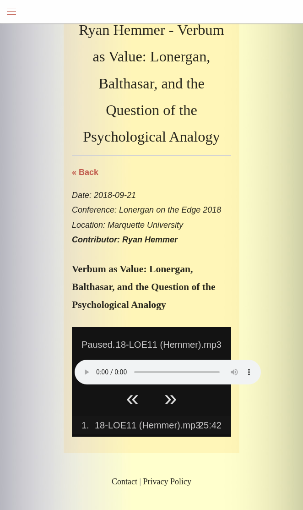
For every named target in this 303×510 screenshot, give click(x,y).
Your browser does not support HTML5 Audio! (168, 372)
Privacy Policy (167, 481)
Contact (124, 481)
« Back (85, 172)
